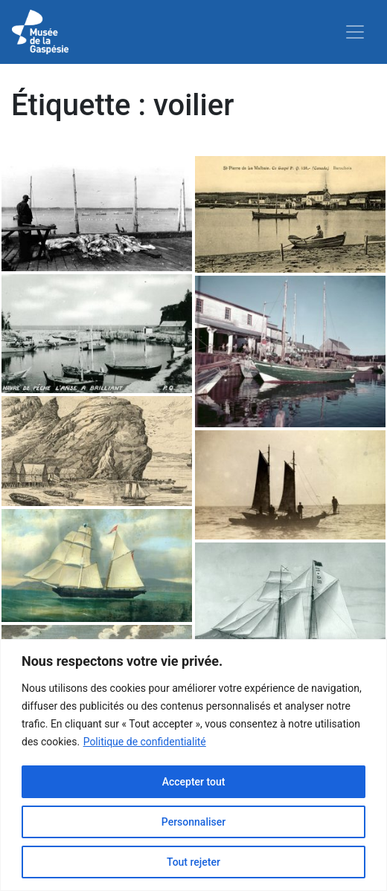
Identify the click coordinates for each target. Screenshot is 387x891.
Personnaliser (193, 822)
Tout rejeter (193, 862)
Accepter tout (194, 782)
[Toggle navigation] (355, 32)
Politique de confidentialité (144, 742)
